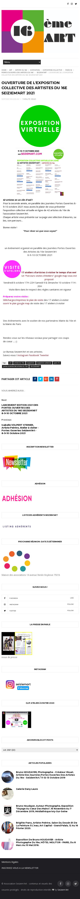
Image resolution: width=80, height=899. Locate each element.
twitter (38, 611)
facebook (38, 598)
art (10, 70)
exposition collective (52, 70)
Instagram (22, 355)
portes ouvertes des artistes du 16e (18, 72)
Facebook (34, 355)
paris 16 (68, 70)
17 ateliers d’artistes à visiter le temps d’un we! (49, 272)
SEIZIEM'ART (42, 72)
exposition (35, 70)
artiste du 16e (21, 70)
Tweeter (44, 355)
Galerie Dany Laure (27, 789)
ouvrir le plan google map (16, 303)
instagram (38, 604)
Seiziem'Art (63, 889)
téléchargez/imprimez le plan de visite (23, 299)
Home (4, 70)
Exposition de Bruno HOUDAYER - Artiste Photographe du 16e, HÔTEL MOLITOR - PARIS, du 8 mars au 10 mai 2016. (46, 842)
